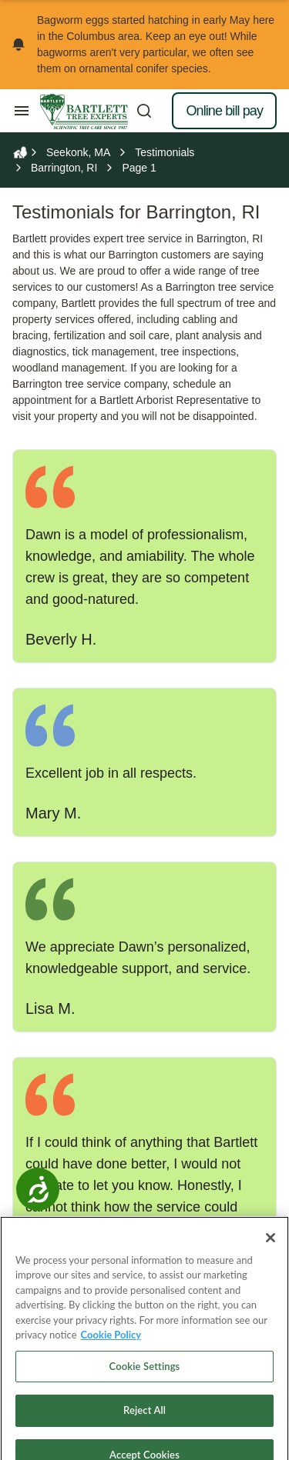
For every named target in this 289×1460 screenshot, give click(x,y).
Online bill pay (224, 110)
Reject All (144, 1429)
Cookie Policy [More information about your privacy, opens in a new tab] (111, 1354)
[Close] (270, 1256)
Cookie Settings (144, 1384)
